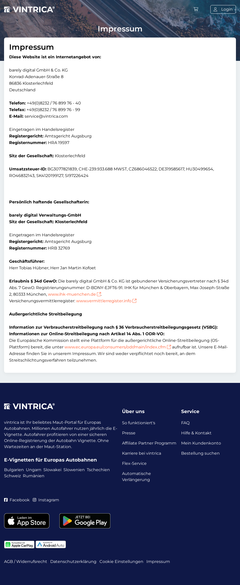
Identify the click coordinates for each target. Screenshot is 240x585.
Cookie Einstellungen (121, 561)
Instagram (46, 500)
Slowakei (52, 469)
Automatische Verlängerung (136, 476)
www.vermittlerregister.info (106, 300)
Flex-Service (134, 463)
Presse (128, 433)
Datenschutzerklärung (73, 561)
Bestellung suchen (200, 453)
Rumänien (33, 475)
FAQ (185, 422)
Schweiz (12, 475)
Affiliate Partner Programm (149, 443)
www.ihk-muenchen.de (74, 294)
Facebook (17, 500)
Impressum (158, 561)
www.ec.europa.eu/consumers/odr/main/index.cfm (117, 347)
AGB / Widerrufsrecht (25, 561)
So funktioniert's (138, 422)
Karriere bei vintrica (141, 453)
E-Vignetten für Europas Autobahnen (50, 460)
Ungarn (33, 469)
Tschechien (98, 469)
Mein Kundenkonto (201, 443)
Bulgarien (14, 469)
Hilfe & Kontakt (196, 433)
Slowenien (74, 469)
